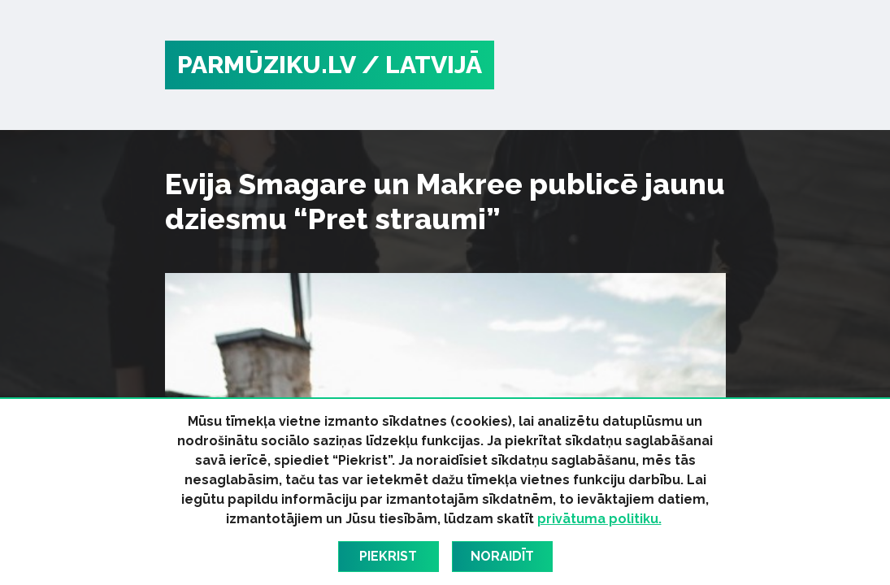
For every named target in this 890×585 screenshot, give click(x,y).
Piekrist (388, 556)
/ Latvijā (422, 64)
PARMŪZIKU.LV (266, 64)
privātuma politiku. (599, 518)
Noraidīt (502, 556)
